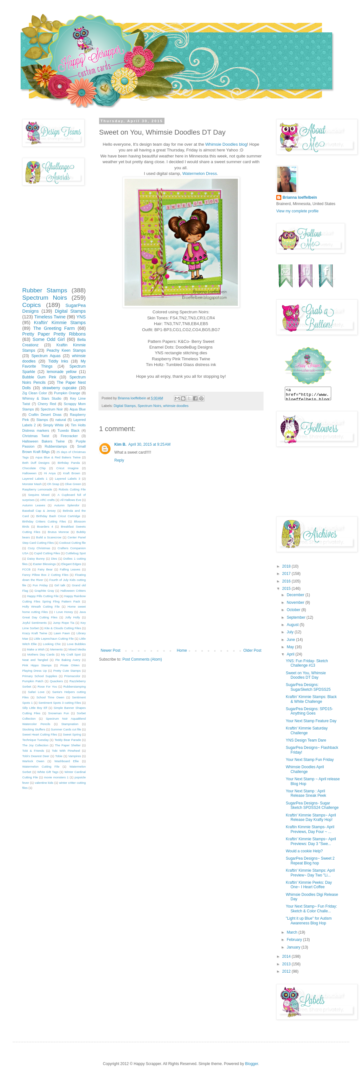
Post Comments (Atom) (142, 659)
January (294, 947)
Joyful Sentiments (34, 622)
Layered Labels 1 (35, 478)
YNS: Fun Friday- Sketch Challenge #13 (307, 663)
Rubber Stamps (44, 290)
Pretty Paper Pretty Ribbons (54, 333)
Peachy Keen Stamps (66, 350)
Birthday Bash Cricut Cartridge (58, 516)
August (293, 625)
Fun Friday (40, 585)
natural (61, 420)
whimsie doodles (176, 406)
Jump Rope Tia (63, 622)
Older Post (252, 650)
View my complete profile (297, 211)
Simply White (53, 425)
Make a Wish (36, 649)
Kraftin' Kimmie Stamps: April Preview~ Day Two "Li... (310, 872)
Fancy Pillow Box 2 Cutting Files (45, 574)
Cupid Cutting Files (47, 553)
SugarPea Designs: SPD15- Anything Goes (309, 711)
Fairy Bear (45, 569)
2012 (287, 971)
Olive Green (73, 484)
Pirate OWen (69, 665)
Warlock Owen (33, 761)
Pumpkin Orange (67, 393)
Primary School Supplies (39, 676)
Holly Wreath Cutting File (41, 606)
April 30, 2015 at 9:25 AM (149, 444)
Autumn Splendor (66, 505)
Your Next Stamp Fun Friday (310, 759)
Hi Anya (50, 473)
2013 (287, 964)
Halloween (29, 473)
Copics (31, 305)
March (292, 932)
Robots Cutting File (72, 489)
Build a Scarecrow (49, 537)
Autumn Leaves (33, 505)
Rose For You (47, 686)
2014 (287, 956)
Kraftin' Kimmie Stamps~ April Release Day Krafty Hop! (311, 817)
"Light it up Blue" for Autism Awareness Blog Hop (309, 920)
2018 (287, 566)
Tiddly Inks (58, 361)
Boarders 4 (45, 526)
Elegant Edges (71, 564)
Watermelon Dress (199, 173)
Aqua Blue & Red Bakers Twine (58, 457)
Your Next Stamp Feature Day (311, 721)
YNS (81, 316)
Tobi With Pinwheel (66, 750)
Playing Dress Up (34, 670)
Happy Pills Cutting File (43, 596)
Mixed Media (77, 649)
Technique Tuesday (35, 740)
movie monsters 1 (56, 777)
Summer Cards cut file (66, 729)
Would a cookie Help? (304, 851)
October (294, 610)
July (291, 632)
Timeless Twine (50, 316)
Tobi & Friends (33, 750)
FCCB (26, 569)
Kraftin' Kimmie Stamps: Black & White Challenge (311, 699)
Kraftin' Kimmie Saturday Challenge (307, 730)
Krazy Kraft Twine (34, 633)
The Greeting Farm (54, 328)
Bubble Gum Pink (39, 377)
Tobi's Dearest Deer (35, 756)
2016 (287, 581)
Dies (54, 558)
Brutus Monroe (58, 532)
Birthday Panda (68, 462)
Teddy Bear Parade (68, 740)
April (291, 654)
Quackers (56, 681)
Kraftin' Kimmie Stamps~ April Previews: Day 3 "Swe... (311, 841)
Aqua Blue (78, 409)
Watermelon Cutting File (40, 766)
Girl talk (59, 585)
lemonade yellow (62, 372)
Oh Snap (53, 484)
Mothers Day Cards (41, 654)
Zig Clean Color (34, 393)
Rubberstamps (56, 446)
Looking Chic (52, 644)
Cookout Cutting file (72, 542)
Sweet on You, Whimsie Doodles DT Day (306, 675)
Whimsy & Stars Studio (41, 398)
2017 (287, 573)
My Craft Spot (71, 654)
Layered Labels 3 (67, 478)
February (295, 939)
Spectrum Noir (52, 409)
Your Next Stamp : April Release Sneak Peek (306, 793)
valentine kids (44, 782)
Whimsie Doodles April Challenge (305, 769)
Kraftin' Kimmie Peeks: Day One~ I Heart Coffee (309, 884)
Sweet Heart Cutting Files (39, 734)
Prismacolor (72, 676)
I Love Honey (63, 612)
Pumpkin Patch (32, 681)
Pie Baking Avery (67, 660)
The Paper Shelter (68, 745)
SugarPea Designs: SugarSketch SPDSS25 (308, 687)
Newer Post (110, 650)
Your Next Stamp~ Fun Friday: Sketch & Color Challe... (311, 908)
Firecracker (69, 436)
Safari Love (36, 692)
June (291, 639)
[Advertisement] (181, 600)
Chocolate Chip (34, 468)
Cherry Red (47, 404)
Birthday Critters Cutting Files (44, 521)
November (296, 602)
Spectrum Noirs (149, 406)
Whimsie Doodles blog (226, 144)
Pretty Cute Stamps (67, 670)
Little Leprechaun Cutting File (54, 638)
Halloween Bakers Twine (43, 441)
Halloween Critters (73, 590)
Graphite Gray (44, 590)
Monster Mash (32, 484)
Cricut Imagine (67, 468)
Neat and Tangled (35, 660)
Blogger (251, 1064)
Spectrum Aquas (46, 356)
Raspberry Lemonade (37, 489)
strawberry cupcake (59, 388)
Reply (119, 460)
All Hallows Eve (70, 500)
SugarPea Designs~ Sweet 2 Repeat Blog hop (310, 860)
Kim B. (120, 444)
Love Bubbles (76, 644)
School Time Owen (50, 697)
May (291, 647)
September (296, 617)
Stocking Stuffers (33, 729)
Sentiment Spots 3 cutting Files (59, 702)
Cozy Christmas (39, 548)
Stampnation (69, 724)
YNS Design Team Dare (306, 740)
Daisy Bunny (36, 558)
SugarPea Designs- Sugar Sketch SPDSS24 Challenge (312, 805)
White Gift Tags (47, 772)
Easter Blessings (44, 564)
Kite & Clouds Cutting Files (62, 628)
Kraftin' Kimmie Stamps (60, 322)
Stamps (42, 420)
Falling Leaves (70, 569)
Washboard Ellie (66, 761)
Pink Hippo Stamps (36, 665)
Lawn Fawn (62, 633)
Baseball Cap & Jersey (39, 510)
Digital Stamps (125, 406)
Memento (56, 649)
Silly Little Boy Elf (34, 707)
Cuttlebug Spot (75, 553)
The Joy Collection (35, 745)
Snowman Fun (58, 713)
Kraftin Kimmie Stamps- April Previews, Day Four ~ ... (310, 829)
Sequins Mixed (39, 494)
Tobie (59, 756)
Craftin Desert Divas (45, 414)
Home (182, 650)
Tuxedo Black (68, 430)
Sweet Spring (72, 734)
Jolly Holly (72, 617)
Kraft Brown (71, 473)
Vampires (74, 756)
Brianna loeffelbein (300, 197)
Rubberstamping (75, 686)
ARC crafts (47, 500)
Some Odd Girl (49, 339)
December (296, 595)
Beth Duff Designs (36, 462)
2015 (287, 588)
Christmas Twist (35, 436)
